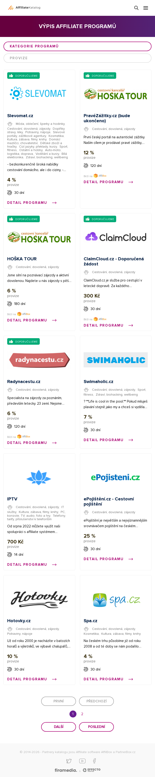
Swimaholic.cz (98, 381)
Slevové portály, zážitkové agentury (36, 134)
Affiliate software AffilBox (94, 752)
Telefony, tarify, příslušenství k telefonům (36, 517)
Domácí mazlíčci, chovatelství (33, 141)
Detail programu (31, 203)
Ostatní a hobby (31, 150)
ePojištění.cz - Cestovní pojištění (109, 501)
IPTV (12, 499)
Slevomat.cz (20, 116)
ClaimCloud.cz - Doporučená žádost (114, 261)
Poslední (96, 727)
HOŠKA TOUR (21, 259)
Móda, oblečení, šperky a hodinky (40, 124)
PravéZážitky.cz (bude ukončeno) (107, 118)
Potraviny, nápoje (37, 132)
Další (58, 727)
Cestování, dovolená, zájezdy (28, 129)
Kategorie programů (34, 46)
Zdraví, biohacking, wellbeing (47, 157)
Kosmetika (56, 136)
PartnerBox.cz (125, 752)
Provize (19, 58)
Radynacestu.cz (23, 381)
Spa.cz (90, 621)
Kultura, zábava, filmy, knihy (26, 139)
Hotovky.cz (19, 621)
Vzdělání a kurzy (47, 154)
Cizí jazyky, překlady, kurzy (38, 147)
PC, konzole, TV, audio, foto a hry (36, 513)
